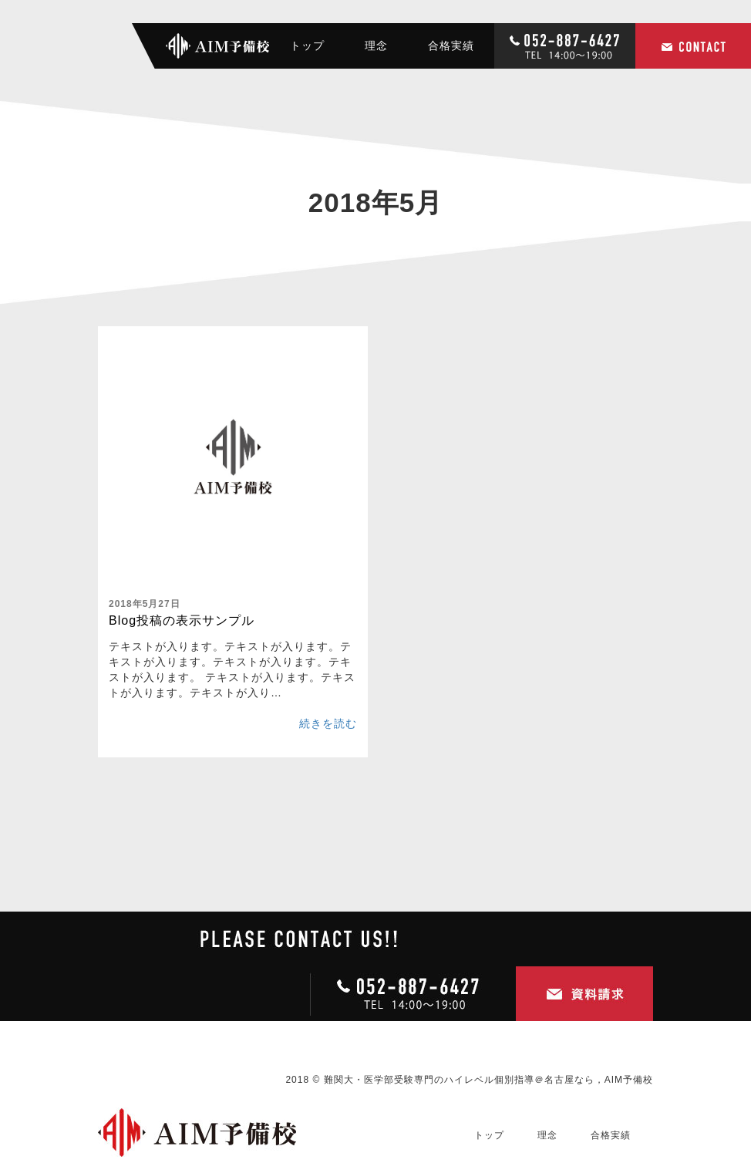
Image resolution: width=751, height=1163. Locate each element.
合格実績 (451, 45)
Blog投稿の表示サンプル (181, 620)
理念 (376, 45)
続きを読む (328, 723)
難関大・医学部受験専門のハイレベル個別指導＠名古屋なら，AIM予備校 (488, 1079)
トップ (307, 45)
